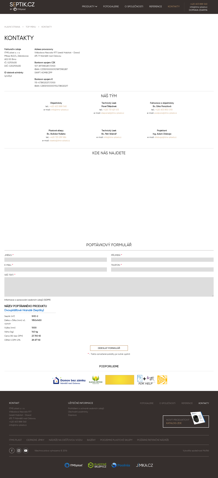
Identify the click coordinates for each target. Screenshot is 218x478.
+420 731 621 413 (111, 109)
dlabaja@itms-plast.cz (166, 137)
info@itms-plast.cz (198, 7)
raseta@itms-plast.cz (60, 140)
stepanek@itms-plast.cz (112, 113)
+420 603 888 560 (198, 4)
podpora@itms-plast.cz (165, 113)
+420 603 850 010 (164, 109)
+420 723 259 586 (58, 137)
